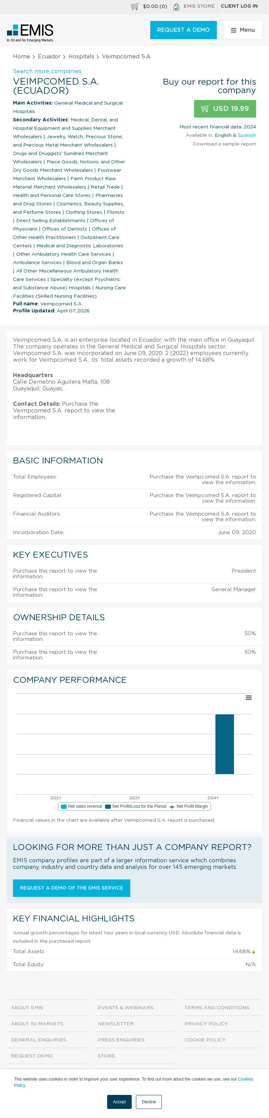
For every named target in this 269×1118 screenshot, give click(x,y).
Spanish (247, 135)
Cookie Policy (205, 1040)
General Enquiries (38, 1040)
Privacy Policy (206, 1023)
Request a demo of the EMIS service (71, 888)
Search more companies (47, 71)
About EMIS (27, 1007)
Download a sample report (224, 144)
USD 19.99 (225, 109)
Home (21, 56)
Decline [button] (149, 1101)
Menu (243, 30)
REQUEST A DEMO (183, 30)
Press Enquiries (121, 1040)
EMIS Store (194, 7)
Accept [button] (119, 1101)
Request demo (32, 1056)
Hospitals (81, 56)
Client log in (239, 6)
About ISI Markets (37, 1023)
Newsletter (116, 1023)
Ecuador (49, 56)
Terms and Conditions (217, 1007)
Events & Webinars (125, 1007)
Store (106, 1056)
